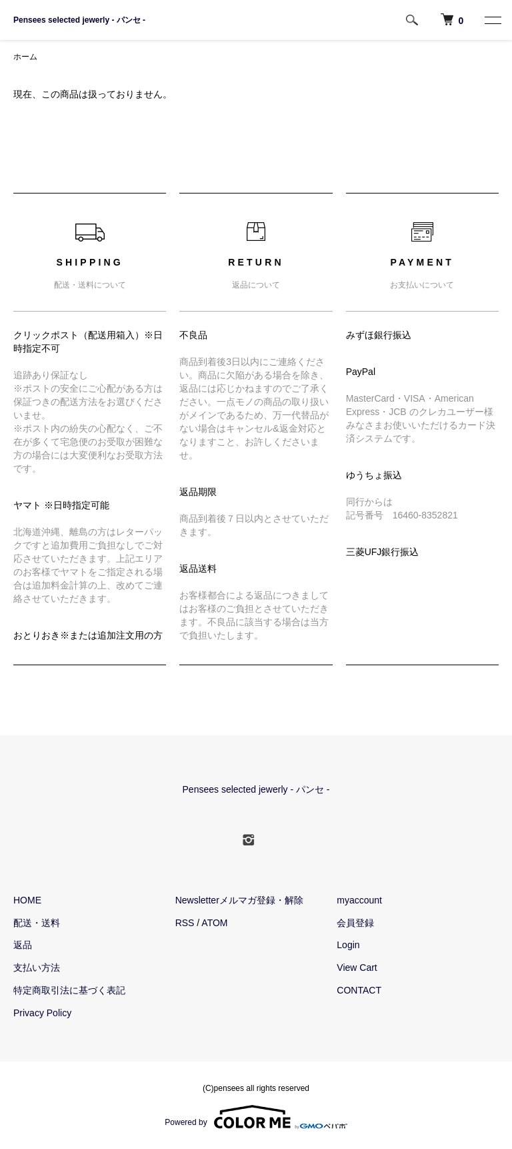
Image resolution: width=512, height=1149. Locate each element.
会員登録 (355, 922)
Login (348, 944)
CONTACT (359, 990)
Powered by (256, 1117)
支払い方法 (36, 967)
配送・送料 (36, 922)
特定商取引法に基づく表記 (69, 990)
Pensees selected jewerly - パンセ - (79, 20)
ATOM (214, 922)
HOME (27, 900)
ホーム (25, 56)
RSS (185, 922)
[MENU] (492, 20)
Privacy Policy (42, 1013)
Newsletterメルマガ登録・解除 (239, 900)
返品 (22, 944)
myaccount (359, 900)
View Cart (357, 967)
